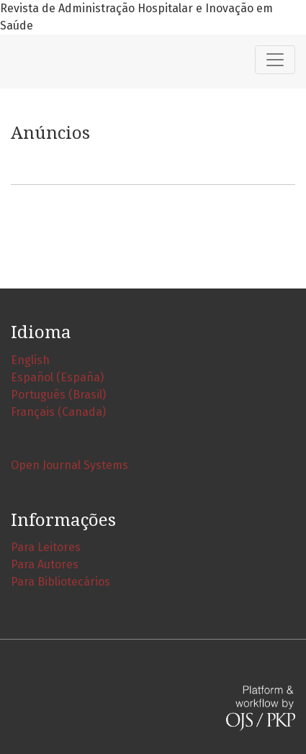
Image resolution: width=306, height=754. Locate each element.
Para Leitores (46, 547)
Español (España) (57, 377)
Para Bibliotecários (60, 582)
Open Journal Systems (69, 465)
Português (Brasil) (58, 394)
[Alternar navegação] (275, 59)
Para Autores (44, 564)
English (30, 360)
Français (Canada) (58, 412)
